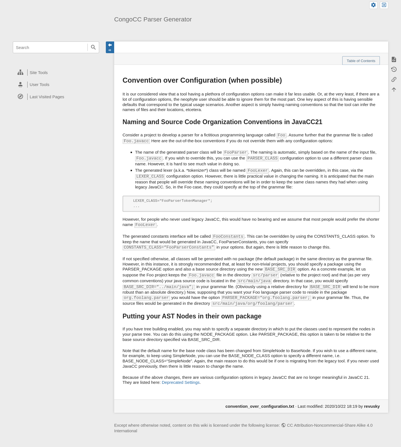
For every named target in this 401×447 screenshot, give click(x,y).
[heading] (56, 72)
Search (93, 47)
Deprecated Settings (181, 382)
